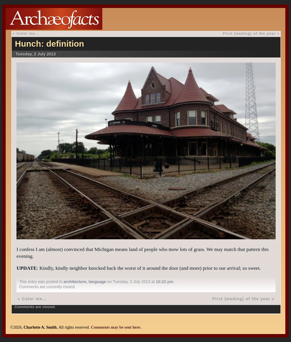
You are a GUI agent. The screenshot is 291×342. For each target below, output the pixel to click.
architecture (74, 281)
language (97, 281)
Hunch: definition (49, 43)
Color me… (27, 33)
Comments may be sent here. (116, 327)
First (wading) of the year (249, 33)
